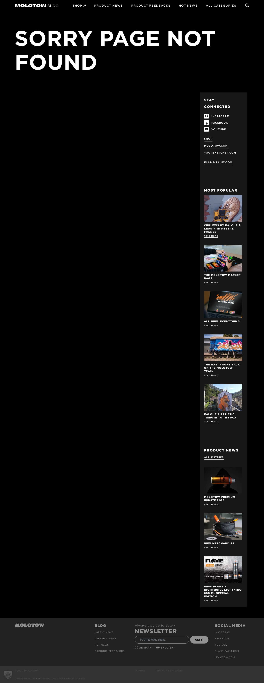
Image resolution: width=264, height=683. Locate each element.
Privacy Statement (170, 670)
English (167, 647)
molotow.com (216, 145)
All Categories (221, 5)
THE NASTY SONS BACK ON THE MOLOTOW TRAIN (222, 368)
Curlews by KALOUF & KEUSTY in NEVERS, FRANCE (222, 228)
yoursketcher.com (220, 152)
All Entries (214, 457)
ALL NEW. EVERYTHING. (222, 321)
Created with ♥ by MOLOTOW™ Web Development (50, 678)
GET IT (199, 639)
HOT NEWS (188, 5)
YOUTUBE (218, 129)
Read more (211, 236)
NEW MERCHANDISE (219, 543)
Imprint (140, 670)
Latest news (104, 632)
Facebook (222, 638)
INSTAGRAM (220, 116)
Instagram (222, 632)
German (146, 647)
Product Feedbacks (150, 5)
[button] (8, 675)
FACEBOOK (219, 122)
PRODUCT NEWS (108, 5)
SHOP (77, 5)
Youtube (221, 644)
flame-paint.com (218, 162)
